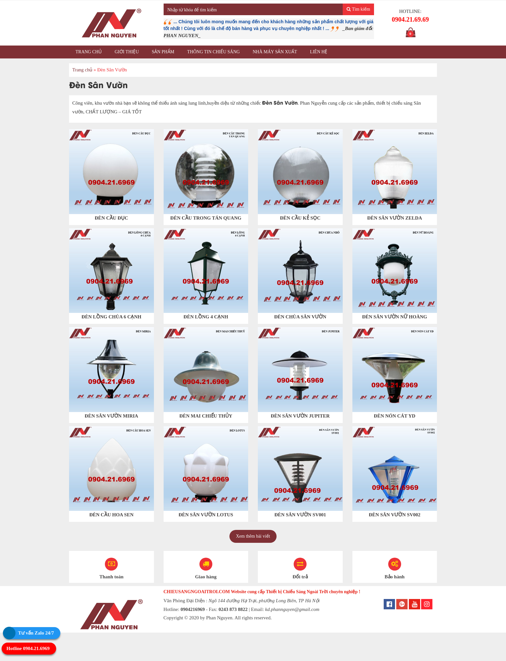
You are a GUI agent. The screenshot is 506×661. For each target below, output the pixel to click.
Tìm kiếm (358, 9)
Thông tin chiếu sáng (213, 51)
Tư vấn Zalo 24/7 (36, 633)
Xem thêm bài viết (253, 536)
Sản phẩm (163, 51)
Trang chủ (89, 51)
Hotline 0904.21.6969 (28, 648)
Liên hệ (319, 51)
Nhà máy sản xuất (275, 51)
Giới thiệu (127, 51)
